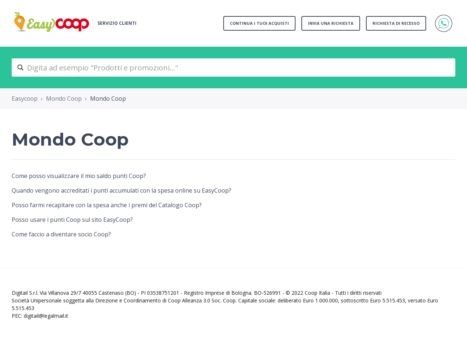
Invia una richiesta (331, 23)
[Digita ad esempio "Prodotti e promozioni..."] (233, 67)
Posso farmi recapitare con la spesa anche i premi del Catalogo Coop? (107, 205)
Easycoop (25, 98)
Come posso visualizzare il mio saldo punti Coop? (79, 176)
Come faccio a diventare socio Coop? (61, 234)
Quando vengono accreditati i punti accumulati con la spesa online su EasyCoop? (121, 190)
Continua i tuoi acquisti (259, 23)
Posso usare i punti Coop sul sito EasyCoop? (72, 220)
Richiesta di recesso (396, 23)
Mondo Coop (64, 98)
